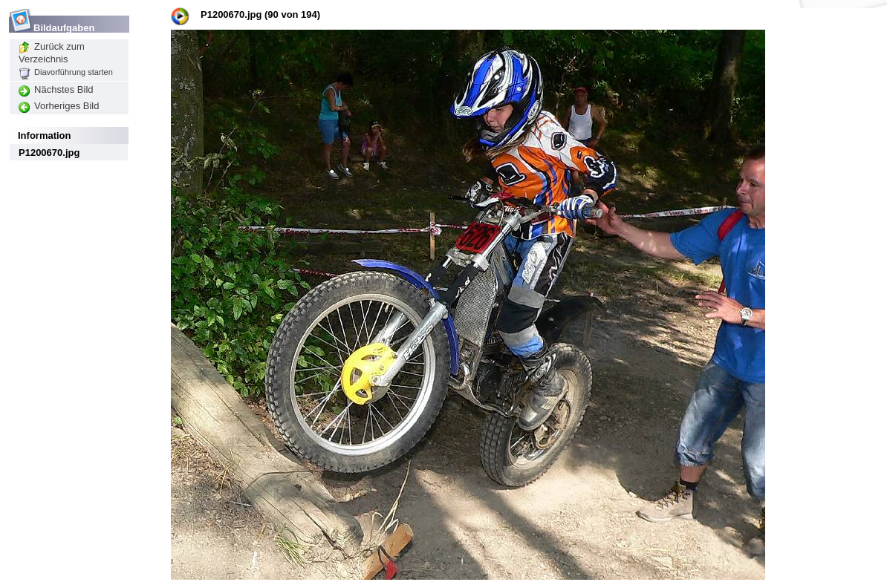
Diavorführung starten (66, 72)
